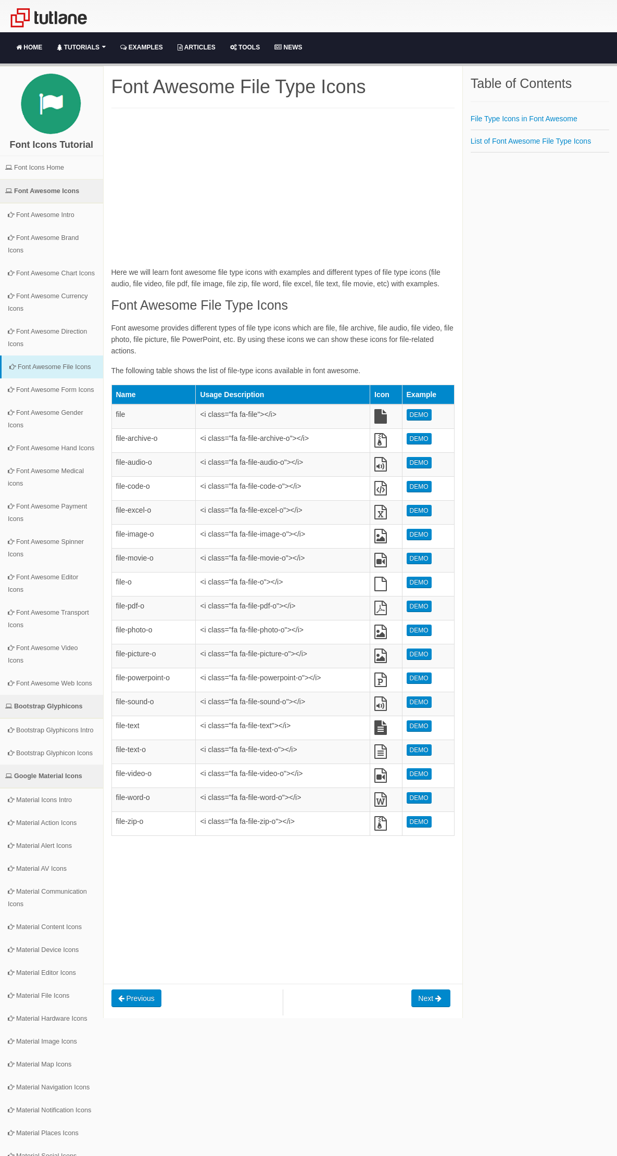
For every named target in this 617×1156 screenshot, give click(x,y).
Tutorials (81, 47)
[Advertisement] (283, 193)
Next (431, 998)
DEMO (419, 414)
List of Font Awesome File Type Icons (531, 141)
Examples (141, 47)
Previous (136, 998)
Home (29, 47)
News (288, 47)
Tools (245, 47)
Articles (197, 47)
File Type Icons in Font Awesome (524, 119)
